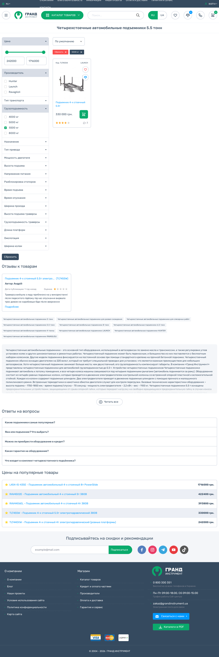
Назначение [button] (11, 141)
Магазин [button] (84, 571)
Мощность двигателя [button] (17, 157)
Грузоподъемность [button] (16, 108)
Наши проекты (16, 593)
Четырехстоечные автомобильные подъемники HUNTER (140, 331)
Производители (90, 593)
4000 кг (13, 116)
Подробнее (12, 306)
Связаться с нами (170, 616)
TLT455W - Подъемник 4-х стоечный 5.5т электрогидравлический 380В (53, 512)
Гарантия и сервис (91, 607)
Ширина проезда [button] (14, 206)
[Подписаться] (70, 550)
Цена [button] (7, 41)
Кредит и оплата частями (95, 586)
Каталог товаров (90, 579)
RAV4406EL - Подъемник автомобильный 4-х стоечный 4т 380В (48, 503)
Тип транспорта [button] (14, 100)
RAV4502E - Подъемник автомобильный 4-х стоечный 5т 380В (48, 494)
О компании (14, 579)
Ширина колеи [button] (13, 246)
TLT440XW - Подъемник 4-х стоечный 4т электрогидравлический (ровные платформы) (62, 522)
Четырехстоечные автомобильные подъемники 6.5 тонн (139, 325)
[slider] (7, 52)
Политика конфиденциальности (27, 607)
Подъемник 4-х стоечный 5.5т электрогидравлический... (71, 104)
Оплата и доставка (91, 600)
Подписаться (119, 549)
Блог (10, 586)
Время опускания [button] (14, 197)
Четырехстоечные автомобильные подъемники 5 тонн (28, 319)
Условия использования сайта (25, 600)
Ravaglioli (14, 92)
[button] (6, 3)
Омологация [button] (11, 238)
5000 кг (13, 122)
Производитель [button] (14, 72)
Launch (13, 86)
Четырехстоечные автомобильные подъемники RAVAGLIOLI (30, 336)
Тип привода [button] (12, 149)
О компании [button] (13, 571)
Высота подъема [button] (14, 165)
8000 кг (14, 133)
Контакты (45, 7)
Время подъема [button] (13, 189)
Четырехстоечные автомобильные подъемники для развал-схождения (90, 319)
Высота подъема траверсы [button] (20, 213)
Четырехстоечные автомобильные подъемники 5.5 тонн (29, 325)
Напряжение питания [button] (17, 173)
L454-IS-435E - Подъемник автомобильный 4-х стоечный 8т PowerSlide (53, 484)
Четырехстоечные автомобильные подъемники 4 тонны (28, 331)
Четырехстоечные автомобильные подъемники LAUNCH (84, 331)
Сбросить (10, 256)
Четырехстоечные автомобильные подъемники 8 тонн (84, 325)
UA (162, 15)
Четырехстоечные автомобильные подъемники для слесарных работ (158, 319)
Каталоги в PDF (171, 627)
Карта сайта (14, 614)
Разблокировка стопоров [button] (20, 181)
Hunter (13, 81)
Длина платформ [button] (14, 230)
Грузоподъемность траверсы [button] (22, 222)
